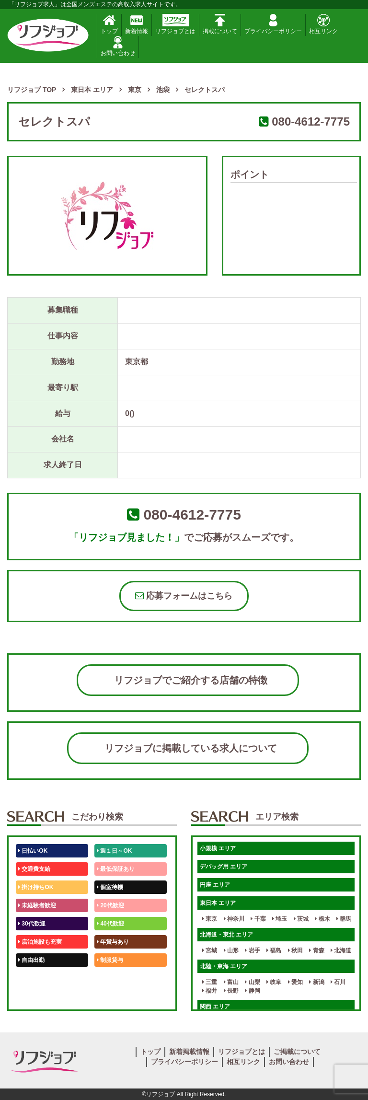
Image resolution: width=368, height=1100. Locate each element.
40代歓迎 (110, 923)
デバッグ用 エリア (223, 866)
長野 (231, 990)
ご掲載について (297, 1051)
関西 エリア (215, 1006)
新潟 (316, 982)
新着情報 (136, 24)
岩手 (252, 950)
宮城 (209, 950)
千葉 (258, 918)
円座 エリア (215, 884)
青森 (316, 950)
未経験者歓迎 (37, 905)
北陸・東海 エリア (223, 966)
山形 (231, 950)
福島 (273, 950)
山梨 (252, 982)
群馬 (343, 918)
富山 (231, 982)
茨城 (301, 918)
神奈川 (234, 918)
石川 (338, 982)
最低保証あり (116, 869)
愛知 (295, 982)
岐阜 (273, 982)
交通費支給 (34, 869)
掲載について (220, 24)
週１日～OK (114, 850)
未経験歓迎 (113, 978)
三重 (209, 982)
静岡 (252, 990)
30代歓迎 (32, 923)
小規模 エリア (218, 848)
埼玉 (279, 918)
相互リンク (323, 24)
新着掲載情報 (189, 1051)
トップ (109, 24)
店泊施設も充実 (40, 941)
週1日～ (109, 996)
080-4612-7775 (311, 121)
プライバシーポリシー (273, 24)
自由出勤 (31, 960)
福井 (209, 990)
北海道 (341, 950)
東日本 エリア (218, 903)
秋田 (295, 950)
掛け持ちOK (35, 887)
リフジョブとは (175, 24)
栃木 (322, 918)
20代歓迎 (110, 905)
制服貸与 (110, 960)
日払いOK (32, 850)
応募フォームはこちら (183, 596)
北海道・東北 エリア (226, 934)
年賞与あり (113, 941)
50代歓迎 (32, 978)
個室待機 (110, 887)
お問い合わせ (118, 46)
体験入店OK (35, 996)
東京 (209, 918)
